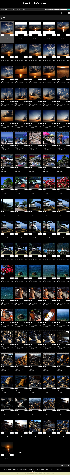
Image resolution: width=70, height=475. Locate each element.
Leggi (41, 473)
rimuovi (48, 473)
